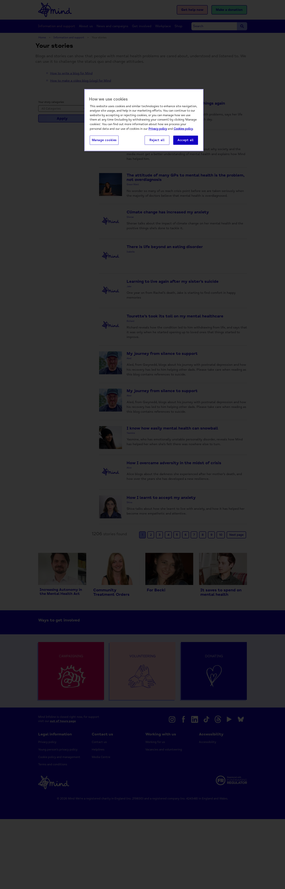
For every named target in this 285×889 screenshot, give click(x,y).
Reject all (156, 140)
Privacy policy (157, 129)
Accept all (185, 140)
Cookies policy (183, 129)
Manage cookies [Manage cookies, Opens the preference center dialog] (104, 140)
